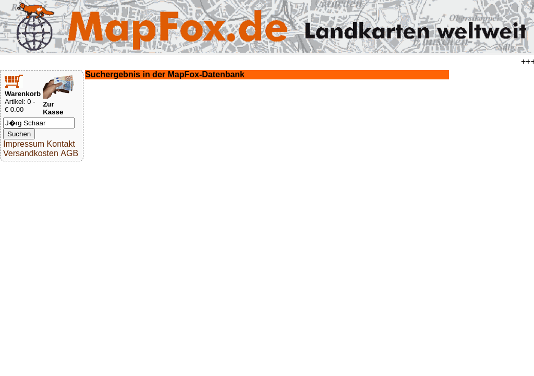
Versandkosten (30, 153)
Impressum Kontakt (39, 143)
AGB (69, 153)
